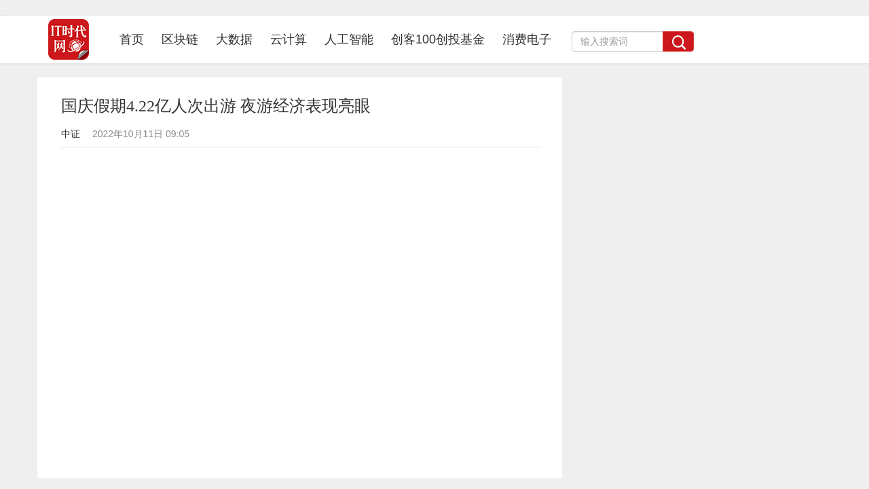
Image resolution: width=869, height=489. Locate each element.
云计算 (288, 39)
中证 (70, 133)
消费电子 (526, 39)
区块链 (180, 39)
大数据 (234, 39)
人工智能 (349, 39)
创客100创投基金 (438, 39)
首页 (136, 39)
